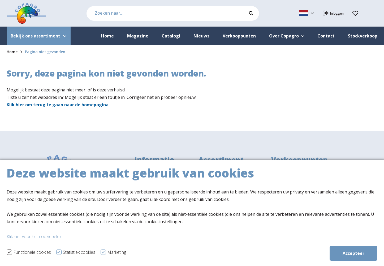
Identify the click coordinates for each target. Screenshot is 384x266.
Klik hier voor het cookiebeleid (35, 257)
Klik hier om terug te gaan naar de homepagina (58, 105)
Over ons (144, 176)
